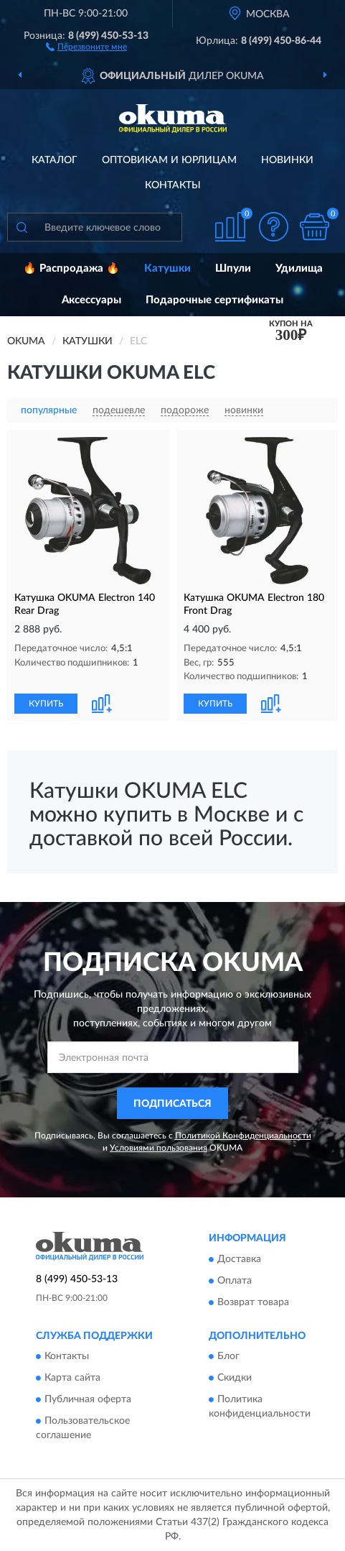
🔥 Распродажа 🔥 (71, 268)
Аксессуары (91, 300)
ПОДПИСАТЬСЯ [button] (172, 1104)
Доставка (239, 1259)
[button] (86, 46)
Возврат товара (253, 1302)
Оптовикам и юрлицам (169, 160)
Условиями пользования (158, 1147)
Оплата (234, 1281)
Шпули (233, 268)
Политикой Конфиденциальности (243, 1135)
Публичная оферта (87, 1400)
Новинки (287, 160)
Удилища (299, 268)
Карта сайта (72, 1378)
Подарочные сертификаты (214, 300)
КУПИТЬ (46, 703)
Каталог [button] (54, 160)
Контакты (173, 185)
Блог (228, 1357)
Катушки (167, 268)
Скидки (234, 1378)
